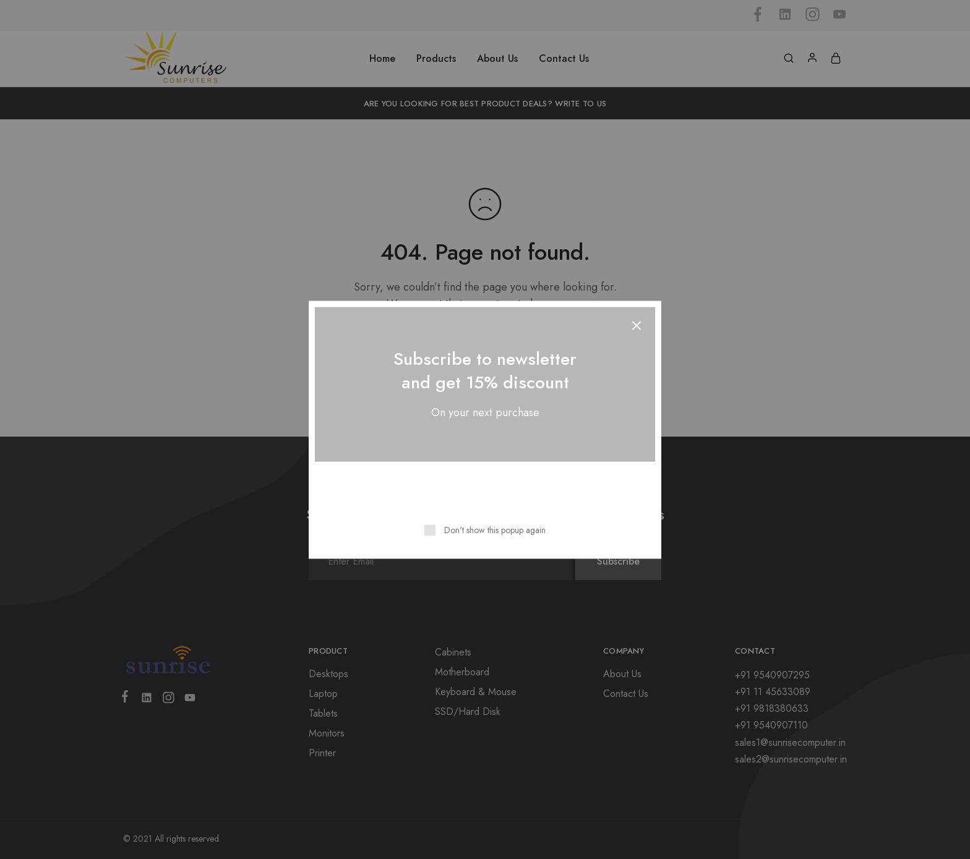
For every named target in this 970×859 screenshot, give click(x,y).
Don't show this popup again (495, 529)
